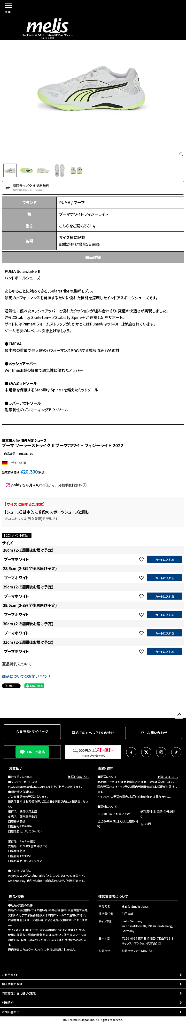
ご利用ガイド (10, 975)
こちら (64, 226)
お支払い (16, 768)
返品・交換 (16, 896)
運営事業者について (113, 896)
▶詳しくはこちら (78, 777)
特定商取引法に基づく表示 (19, 993)
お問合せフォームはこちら (138, 951)
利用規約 (8, 1002)
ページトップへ (179, 715)
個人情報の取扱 (12, 984)
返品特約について (17, 664)
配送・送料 (106, 768)
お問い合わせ (10, 1012)
